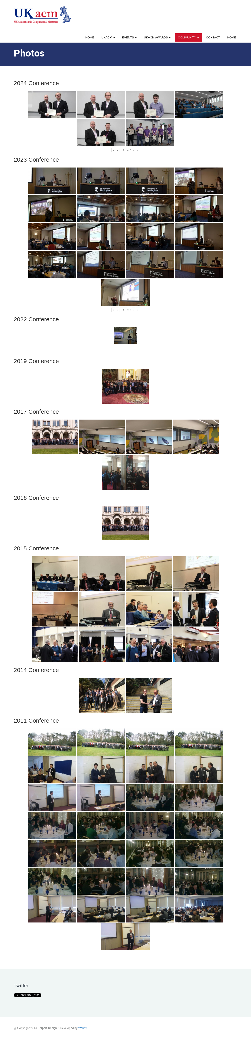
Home (89, 37)
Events (129, 37)
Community (188, 37)
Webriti (82, 1028)
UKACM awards (157, 37)
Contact (213, 37)
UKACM (108, 37)
